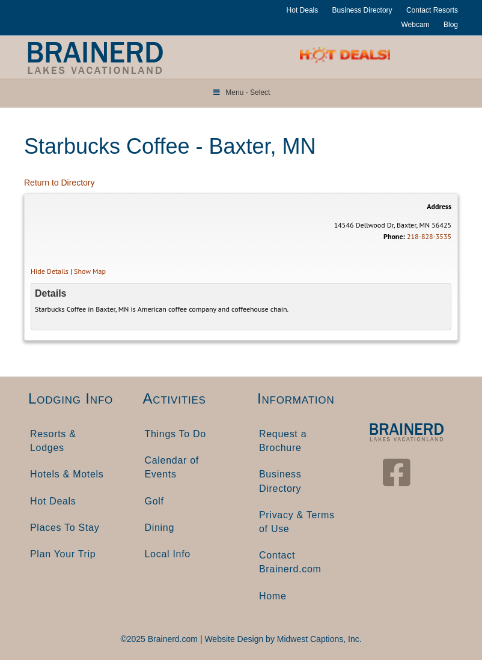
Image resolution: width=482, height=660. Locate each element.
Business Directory (362, 10)
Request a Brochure (283, 441)
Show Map (90, 271)
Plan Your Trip (63, 554)
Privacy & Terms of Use (297, 522)
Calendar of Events (172, 467)
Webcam (415, 24)
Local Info (168, 554)
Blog (451, 24)
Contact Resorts (432, 10)
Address (439, 206)
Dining (160, 527)
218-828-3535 (429, 236)
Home (272, 596)
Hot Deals (303, 10)
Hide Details (50, 271)
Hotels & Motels (67, 474)
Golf (154, 501)
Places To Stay (64, 527)
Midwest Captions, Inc (318, 639)
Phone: (394, 236)
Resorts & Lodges (53, 441)
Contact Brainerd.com (290, 562)
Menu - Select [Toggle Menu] (241, 92)
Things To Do (175, 434)
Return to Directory (59, 182)
